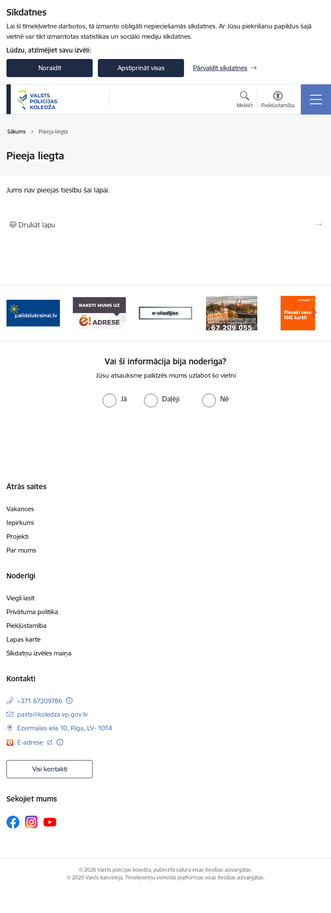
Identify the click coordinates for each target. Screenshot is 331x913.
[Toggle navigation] (316, 99)
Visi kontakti (49, 769)
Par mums (21, 550)
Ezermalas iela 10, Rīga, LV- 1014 (64, 728)
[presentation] (165, 439)
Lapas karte (23, 639)
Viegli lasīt (20, 598)
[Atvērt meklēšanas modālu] (244, 100)
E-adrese (31, 742)
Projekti (17, 536)
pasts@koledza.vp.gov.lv (52, 714)
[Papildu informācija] (69, 700)
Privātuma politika (32, 612)
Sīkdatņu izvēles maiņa (39, 653)
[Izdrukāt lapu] (165, 225)
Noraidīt (49, 68)
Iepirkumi (20, 523)
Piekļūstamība (26, 625)
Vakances (20, 509)
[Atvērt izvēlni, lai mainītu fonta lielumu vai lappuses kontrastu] (278, 100)
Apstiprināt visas (141, 68)
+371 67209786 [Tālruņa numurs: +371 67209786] (39, 701)
